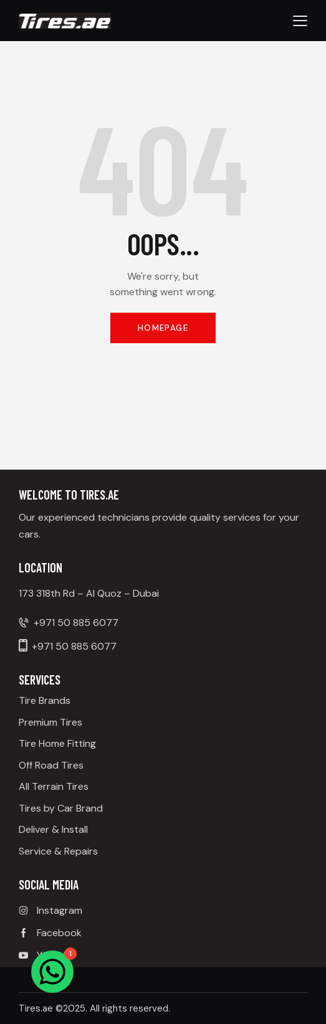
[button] (300, 20)
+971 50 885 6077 (76, 622)
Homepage (163, 328)
